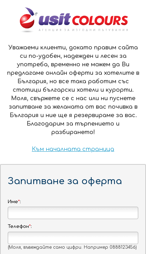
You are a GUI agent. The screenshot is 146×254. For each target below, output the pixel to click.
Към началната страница (73, 149)
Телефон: (19, 226)
